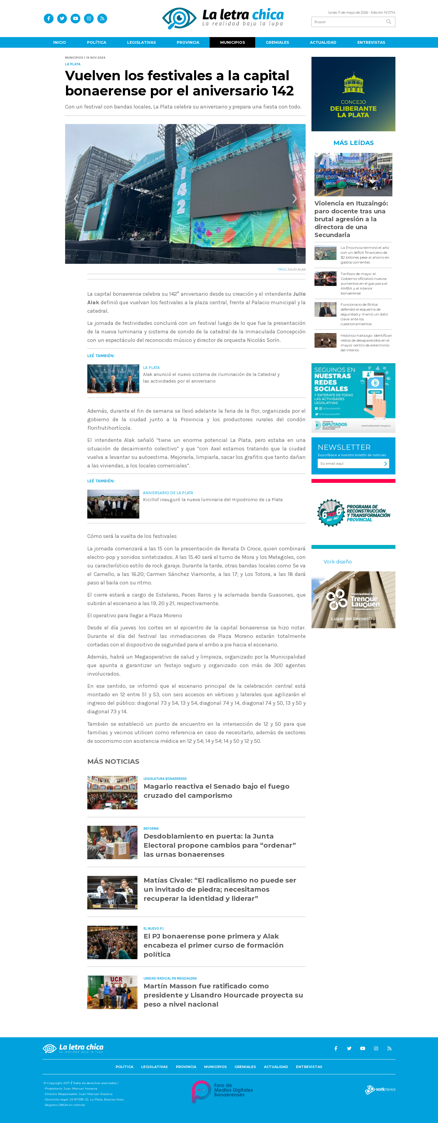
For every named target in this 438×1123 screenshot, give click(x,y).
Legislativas (141, 42)
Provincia (188, 42)
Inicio (59, 42)
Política (96, 42)
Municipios (232, 42)
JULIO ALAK (296, 269)
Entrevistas (371, 42)
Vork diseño (338, 562)
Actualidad (323, 42)
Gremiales (277, 42)
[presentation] (76, 200)
